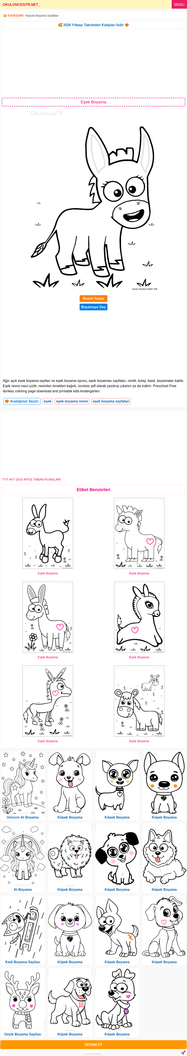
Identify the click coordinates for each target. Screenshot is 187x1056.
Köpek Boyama (69, 817)
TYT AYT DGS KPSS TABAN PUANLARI (31, 479)
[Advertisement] (93, 63)
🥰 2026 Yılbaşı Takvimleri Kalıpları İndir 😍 (93, 25)
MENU (179, 4)
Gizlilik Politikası (93, 1054)
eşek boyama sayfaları (111, 401)
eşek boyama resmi (72, 401)
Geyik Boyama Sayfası (22, 1034)
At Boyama (23, 889)
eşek (48, 401)
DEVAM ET (93, 1044)
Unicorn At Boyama (23, 817)
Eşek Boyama (48, 573)
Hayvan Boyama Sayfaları (41, 15)
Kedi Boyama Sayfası (22, 962)
